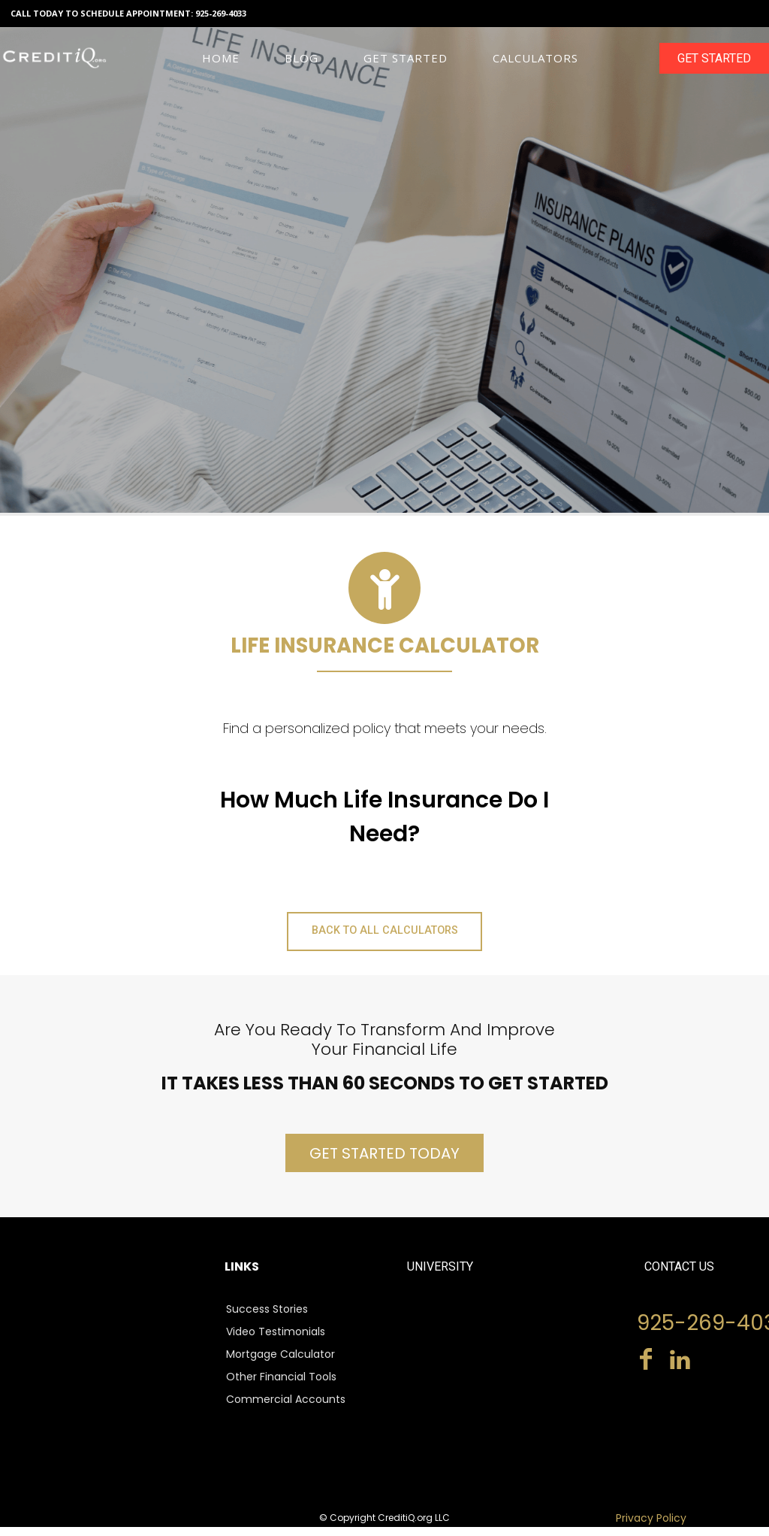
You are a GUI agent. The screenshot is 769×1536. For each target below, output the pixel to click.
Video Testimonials (275, 1341)
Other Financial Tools (281, 1386)
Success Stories (267, 1318)
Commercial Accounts (285, 1408)
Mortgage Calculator (280, 1363)
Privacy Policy (651, 1526)
